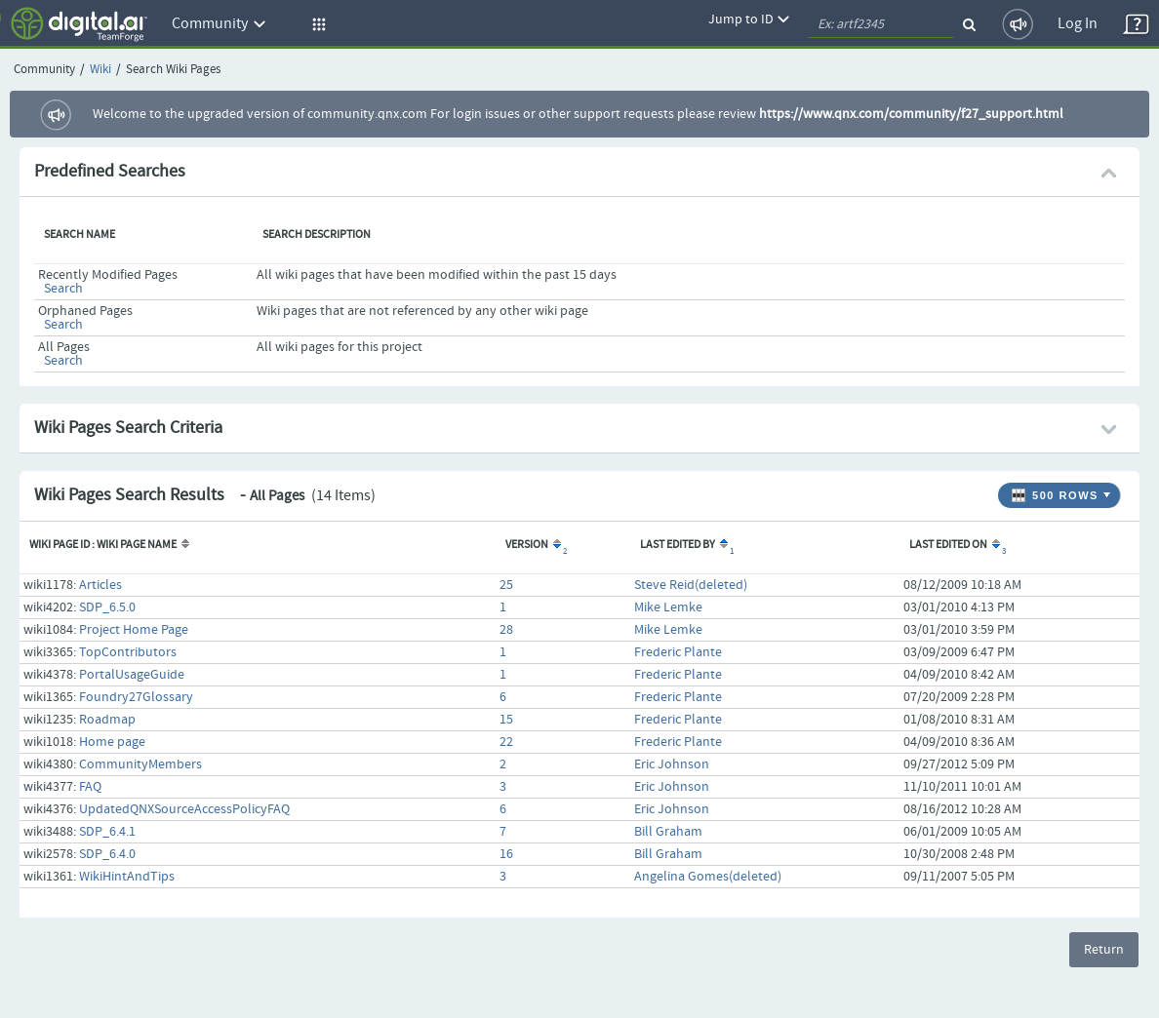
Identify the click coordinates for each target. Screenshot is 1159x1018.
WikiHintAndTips (127, 876)
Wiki (100, 69)
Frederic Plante (678, 652)
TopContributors (128, 652)
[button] (316, 24)
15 (506, 719)
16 (506, 854)
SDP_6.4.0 (107, 854)
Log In (1078, 24)
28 (506, 630)
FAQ (90, 787)
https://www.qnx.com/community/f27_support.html (911, 114)
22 (506, 742)
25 (506, 585)
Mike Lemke (668, 607)
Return (1104, 950)
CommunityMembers (140, 764)
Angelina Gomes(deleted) (707, 876)
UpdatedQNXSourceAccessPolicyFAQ (184, 809)
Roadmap (107, 719)
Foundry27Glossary (136, 697)
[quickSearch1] (881, 24)
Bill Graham (668, 832)
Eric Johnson (671, 764)
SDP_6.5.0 (107, 607)
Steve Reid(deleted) (690, 585)
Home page (112, 742)
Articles (100, 585)
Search (63, 288)
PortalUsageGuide (131, 675)
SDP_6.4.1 (107, 832)
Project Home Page (133, 630)
